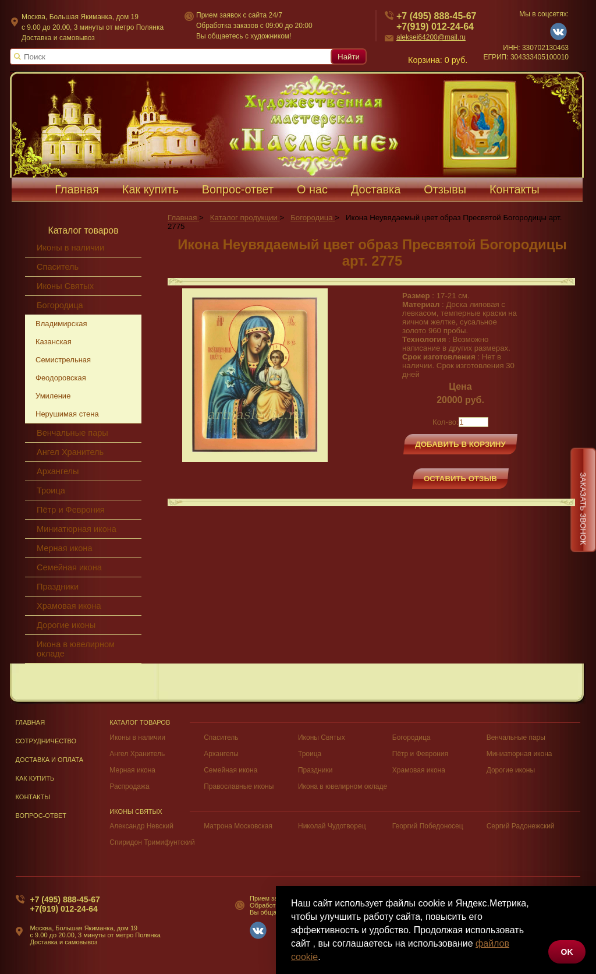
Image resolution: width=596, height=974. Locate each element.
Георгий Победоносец (427, 826)
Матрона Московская (238, 826)
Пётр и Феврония (71, 509)
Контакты (514, 189)
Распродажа (129, 786)
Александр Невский (141, 826)
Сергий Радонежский (521, 826)
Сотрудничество (46, 740)
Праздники (58, 586)
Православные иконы (239, 786)
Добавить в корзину (460, 444)
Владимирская (61, 323)
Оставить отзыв (460, 478)
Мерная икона (64, 548)
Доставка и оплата (50, 759)
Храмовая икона (69, 605)
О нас (312, 189)
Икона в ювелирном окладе (76, 649)
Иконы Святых (65, 286)
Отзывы (445, 189)
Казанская (54, 341)
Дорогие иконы (66, 625)
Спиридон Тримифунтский (151, 842)
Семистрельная (63, 359)
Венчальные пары (72, 432)
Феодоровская (61, 377)
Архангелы (58, 471)
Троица (51, 490)
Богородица (60, 305)
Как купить (150, 189)
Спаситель (58, 266)
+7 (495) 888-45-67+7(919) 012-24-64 (65, 904)
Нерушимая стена (67, 414)
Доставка (375, 189)
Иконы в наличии (70, 247)
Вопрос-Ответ (41, 815)
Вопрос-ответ (238, 189)
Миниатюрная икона (76, 529)
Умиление (53, 395)
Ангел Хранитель (70, 452)
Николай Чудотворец (332, 826)
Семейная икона (69, 567)
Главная (77, 189)
